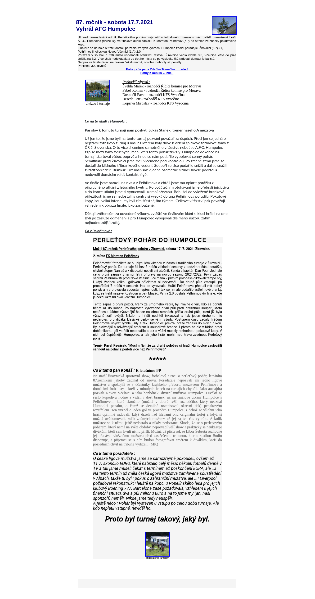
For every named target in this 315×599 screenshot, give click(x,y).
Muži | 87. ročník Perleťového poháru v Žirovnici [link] (128, 249)
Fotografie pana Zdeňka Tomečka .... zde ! (157, 69)
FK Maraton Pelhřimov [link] (122, 256)
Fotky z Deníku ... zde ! (156, 73)
